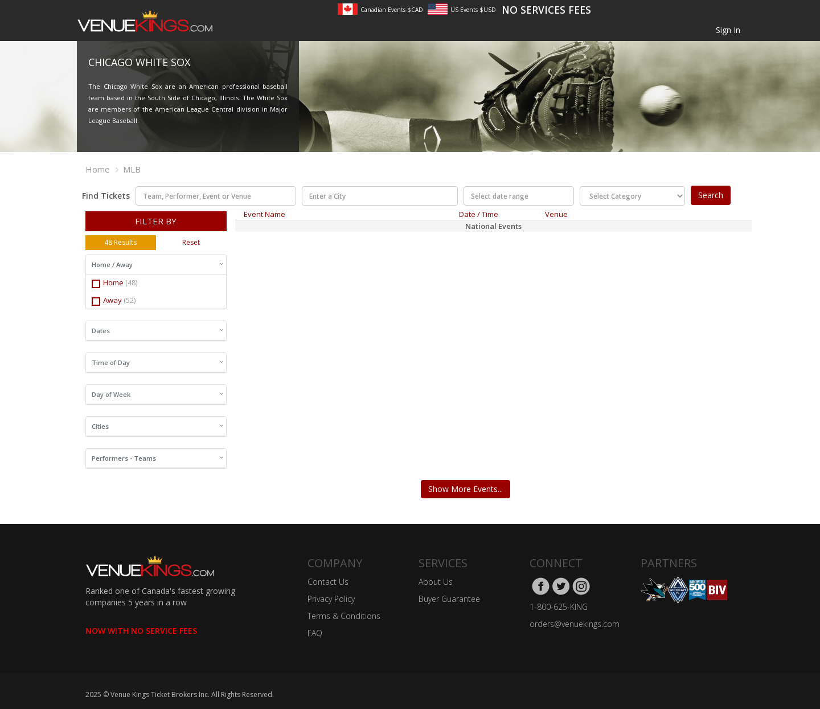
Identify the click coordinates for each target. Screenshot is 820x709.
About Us (436, 581)
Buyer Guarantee (449, 598)
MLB (132, 169)
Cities (157, 426)
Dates (157, 330)
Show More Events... (465, 488)
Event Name (264, 214)
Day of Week (157, 394)
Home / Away (157, 264)
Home (97, 169)
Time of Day (157, 362)
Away (114, 300)
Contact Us (328, 581)
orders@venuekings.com (575, 623)
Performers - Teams (157, 458)
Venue (556, 214)
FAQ (315, 633)
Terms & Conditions (344, 615)
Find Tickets (106, 195)
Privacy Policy (331, 598)
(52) (130, 300)
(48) (131, 283)
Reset (191, 242)
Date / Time (478, 214)
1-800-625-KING (559, 606)
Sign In (728, 29)
